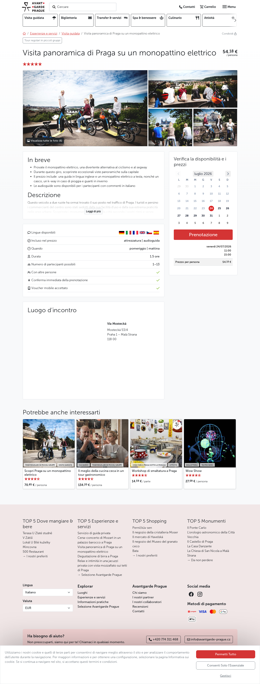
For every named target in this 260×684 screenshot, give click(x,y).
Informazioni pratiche (93, 602)
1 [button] (195, 186)
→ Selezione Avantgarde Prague (100, 575)
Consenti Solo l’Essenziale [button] (225, 665)
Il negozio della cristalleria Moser (155, 532)
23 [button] (203, 208)
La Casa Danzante (199, 546)
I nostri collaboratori (146, 602)
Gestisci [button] (225, 676)
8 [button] (195, 193)
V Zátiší (28, 538)
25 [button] (219, 208)
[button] (230, 51)
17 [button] (211, 201)
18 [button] (219, 201)
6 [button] (179, 193)
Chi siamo (139, 593)
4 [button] (219, 186)
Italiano (30, 592)
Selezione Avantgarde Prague (98, 606)
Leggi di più (93, 211)
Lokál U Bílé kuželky (36, 542)
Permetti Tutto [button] (225, 654)
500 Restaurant (33, 551)
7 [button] (187, 193)
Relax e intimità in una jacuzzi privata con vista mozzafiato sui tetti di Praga (102, 565)
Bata (135, 551)
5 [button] (227, 186)
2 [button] (203, 186)
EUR (28, 608)
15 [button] (195, 201)
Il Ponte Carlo (196, 528)
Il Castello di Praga (200, 541)
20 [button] (179, 208)
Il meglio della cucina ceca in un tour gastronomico (101, 472)
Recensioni (140, 606)
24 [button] (211, 208)
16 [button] (203, 201)
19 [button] (227, 201)
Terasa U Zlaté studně (37, 533)
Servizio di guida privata (94, 533)
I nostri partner (143, 597)
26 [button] (227, 208)
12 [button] (227, 193)
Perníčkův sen (142, 528)
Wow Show (194, 471)
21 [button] (187, 208)
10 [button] (211, 193)
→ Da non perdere (200, 560)
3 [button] (211, 186)
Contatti (138, 611)
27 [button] (179, 215)
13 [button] (178, 201)
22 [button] (195, 208)
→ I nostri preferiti (35, 556)
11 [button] (219, 193)
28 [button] (187, 215)
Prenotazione (203, 234)
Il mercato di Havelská (147, 537)
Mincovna (29, 547)
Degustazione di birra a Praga (98, 556)
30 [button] (203, 215)
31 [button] (211, 215)
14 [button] (187, 201)
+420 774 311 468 (163, 639)
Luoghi (82, 593)
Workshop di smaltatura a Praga (154, 471)
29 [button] (195, 215)
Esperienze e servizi (91, 597)
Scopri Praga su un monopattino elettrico (47, 472)
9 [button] (203, 193)
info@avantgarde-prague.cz (208, 639)
